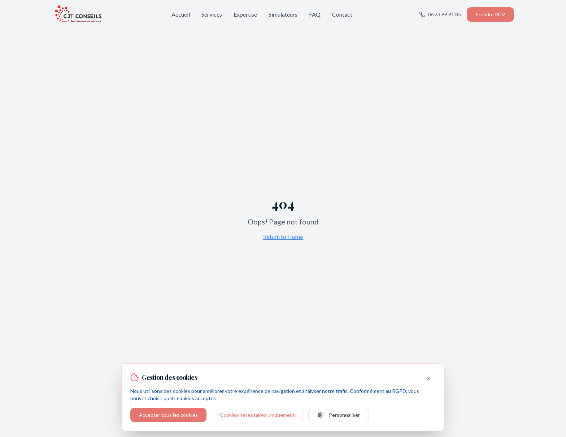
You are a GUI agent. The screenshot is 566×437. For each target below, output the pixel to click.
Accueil (180, 14)
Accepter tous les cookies (168, 415)
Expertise (245, 14)
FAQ (315, 14)
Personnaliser (338, 415)
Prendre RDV (490, 14)
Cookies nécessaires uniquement (257, 415)
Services (211, 14)
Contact (342, 14)
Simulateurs (283, 14)
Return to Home (283, 236)
